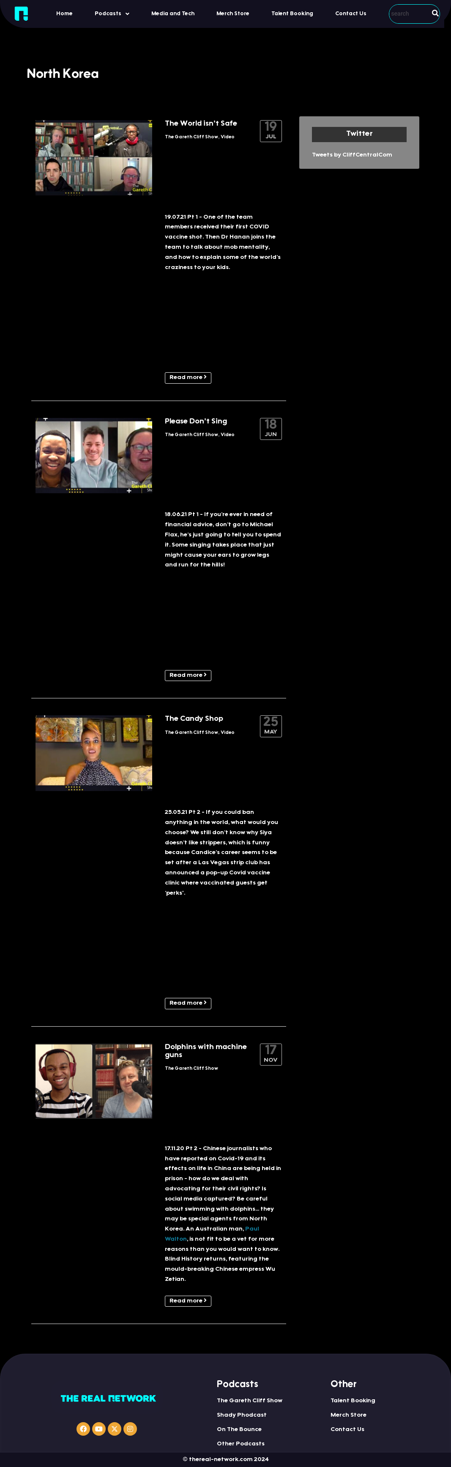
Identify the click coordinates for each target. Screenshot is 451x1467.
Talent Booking (292, 13)
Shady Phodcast (242, 1415)
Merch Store (232, 13)
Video (228, 137)
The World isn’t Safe (201, 124)
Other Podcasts (241, 1444)
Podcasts (112, 14)
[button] (112, 13)
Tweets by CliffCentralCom (352, 155)
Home (64, 13)
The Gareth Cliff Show (191, 137)
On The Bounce (239, 1430)
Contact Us (350, 13)
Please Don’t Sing (196, 422)
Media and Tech (172, 13)
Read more (188, 377)
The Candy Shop (194, 719)
